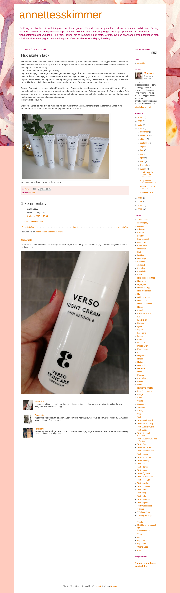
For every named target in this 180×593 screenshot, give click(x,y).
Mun (139, 352)
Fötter (139, 275)
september (145, 143)
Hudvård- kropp (144, 287)
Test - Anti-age (143, 430)
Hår (138, 294)
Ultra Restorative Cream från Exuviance (147, 174)
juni (142, 150)
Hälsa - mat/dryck (144, 304)
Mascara (141, 343)
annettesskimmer (60, 15)
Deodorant (141, 249)
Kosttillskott (142, 320)
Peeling (32, 193)
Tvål (139, 519)
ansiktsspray (142, 223)
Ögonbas (141, 540)
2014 (140, 202)
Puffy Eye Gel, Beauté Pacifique (148, 181)
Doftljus (140, 255)
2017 (140, 125)
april (142, 158)
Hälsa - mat (142, 300)
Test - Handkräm (144, 447)
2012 (140, 209)
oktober (143, 139)
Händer (140, 307)
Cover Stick (142, 245)
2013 (140, 205)
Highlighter (141, 284)
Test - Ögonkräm (144, 473)
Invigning (141, 310)
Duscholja (141, 258)
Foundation (142, 271)
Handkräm (141, 281)
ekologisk (141, 265)
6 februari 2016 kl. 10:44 (37, 216)
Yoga (139, 534)
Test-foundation (143, 486)
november (144, 135)
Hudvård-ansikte (144, 291)
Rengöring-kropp (144, 391)
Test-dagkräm (143, 483)
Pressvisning (142, 378)
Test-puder (141, 496)
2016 (140, 128)
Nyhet (139, 372)
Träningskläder (143, 512)
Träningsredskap (144, 515)
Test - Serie (142, 464)
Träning (140, 509)
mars (142, 161)
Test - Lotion (142, 454)
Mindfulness (142, 349)
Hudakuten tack (146, 192)
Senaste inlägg (28, 227)
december (144, 132)
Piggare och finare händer (147, 187)
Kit (138, 317)
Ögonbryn (141, 544)
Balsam (140, 232)
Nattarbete (26, 240)
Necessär (141, 368)
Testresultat (40, 415)
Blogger (113, 586)
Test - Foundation (144, 444)
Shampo (140, 401)
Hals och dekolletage (146, 278)
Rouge (140, 394)
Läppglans (141, 333)
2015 (140, 198)
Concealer (141, 242)
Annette (150, 73)
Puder (139, 385)
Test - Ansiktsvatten (145, 427)
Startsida (76, 227)
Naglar (140, 359)
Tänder (140, 522)
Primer (140, 381)
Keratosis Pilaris (144, 313)
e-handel (141, 262)
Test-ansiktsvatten (145, 476)
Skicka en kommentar (34, 222)
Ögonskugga (142, 547)
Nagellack (141, 355)
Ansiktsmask (142, 220)
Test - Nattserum (144, 457)
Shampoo (141, 404)
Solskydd (141, 411)
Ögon (139, 537)
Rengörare (39, 429)
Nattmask (141, 365)
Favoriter (141, 268)
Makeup (140, 339)
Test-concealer (143, 480)
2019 (140, 117)
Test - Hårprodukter (145, 451)
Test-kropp (141, 493)
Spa (139, 414)
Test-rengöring (143, 499)
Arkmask (141, 229)
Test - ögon (142, 470)
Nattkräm (141, 362)
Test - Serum (142, 467)
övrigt (139, 550)
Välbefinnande (143, 531)
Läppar (140, 330)
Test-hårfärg (142, 490)
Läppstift (141, 336)
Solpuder (141, 407)
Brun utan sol (143, 239)
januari (143, 169)
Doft (139, 252)
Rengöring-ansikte (145, 388)
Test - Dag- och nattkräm (143, 434)
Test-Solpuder (143, 502)
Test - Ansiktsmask (145, 420)
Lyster (140, 326)
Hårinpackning (143, 297)
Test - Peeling (143, 460)
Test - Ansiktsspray (145, 423)
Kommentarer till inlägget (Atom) (49, 232)
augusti (143, 147)
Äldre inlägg (123, 227)
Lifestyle (140, 323)
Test (139, 417)
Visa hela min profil (143, 107)
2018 (140, 121)
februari (143, 165)
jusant (98, 586)
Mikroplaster (142, 346)
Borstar (140, 236)
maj (142, 154)
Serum (140, 398)
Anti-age (140, 226)
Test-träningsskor (144, 506)
